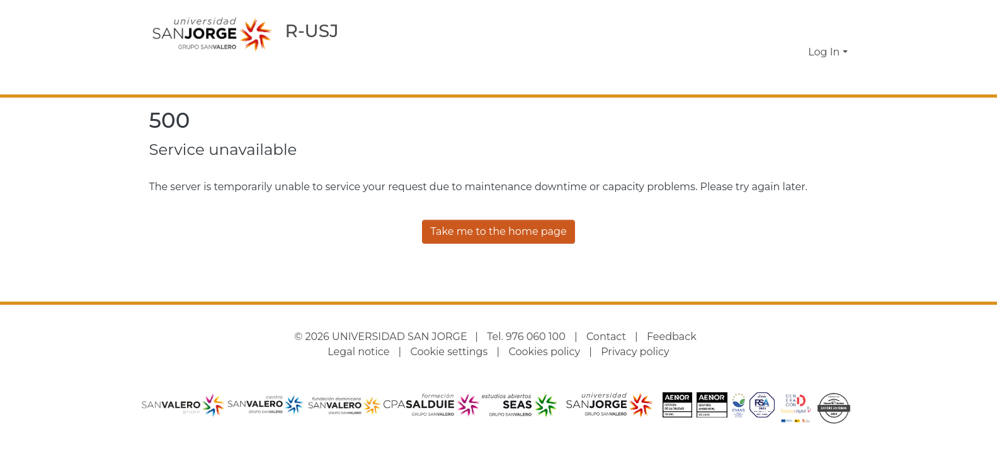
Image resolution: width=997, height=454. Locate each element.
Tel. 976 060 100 (526, 337)
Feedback (672, 337)
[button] (777, 52)
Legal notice (358, 352)
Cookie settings (448, 352)
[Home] (212, 33)
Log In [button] (825, 52)
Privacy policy (635, 352)
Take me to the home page (498, 231)
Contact (606, 337)
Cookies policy (544, 352)
